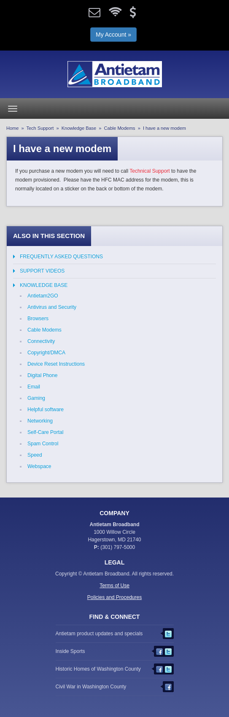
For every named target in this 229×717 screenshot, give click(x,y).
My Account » (113, 34)
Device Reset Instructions (56, 364)
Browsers (37, 318)
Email (33, 387)
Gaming (36, 398)
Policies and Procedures (114, 597)
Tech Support (40, 128)
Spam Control (42, 444)
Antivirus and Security (51, 307)
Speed (34, 455)
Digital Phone (42, 375)
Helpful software (45, 409)
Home (12, 128)
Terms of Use (114, 586)
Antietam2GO (42, 296)
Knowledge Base (79, 128)
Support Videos (42, 271)
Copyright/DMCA (46, 353)
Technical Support (149, 171)
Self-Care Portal (45, 432)
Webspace (39, 466)
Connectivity (41, 341)
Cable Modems (119, 128)
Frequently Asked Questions (61, 257)
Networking (40, 421)
